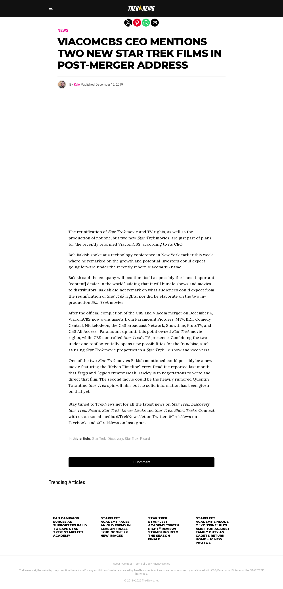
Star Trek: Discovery (107, 439)
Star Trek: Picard (137, 439)
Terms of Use (142, 563)
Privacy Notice (161, 563)
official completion (104, 313)
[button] (51, 8)
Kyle (77, 84)
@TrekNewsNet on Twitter (141, 416)
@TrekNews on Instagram (121, 422)
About (116, 563)
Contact (127, 563)
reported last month (190, 366)
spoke (96, 254)
